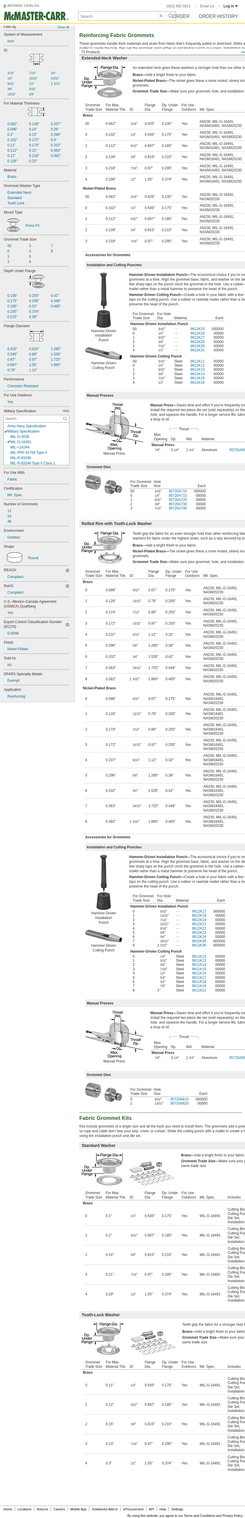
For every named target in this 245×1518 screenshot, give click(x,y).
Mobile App (78, 1509)
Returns (42, 1509)
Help (163, 1509)
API (151, 1509)
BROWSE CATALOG (23, 5)
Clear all (63, 27)
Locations (25, 1509)
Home (8, 1509)
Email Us (207, 6)
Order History (218, 16)
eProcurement (133, 1509)
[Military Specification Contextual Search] (36, 419)
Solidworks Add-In (105, 1509)
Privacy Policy (233, 1515)
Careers (59, 1509)
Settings (177, 1509)
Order (181, 16)
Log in (230, 6)
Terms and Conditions (199, 1515)
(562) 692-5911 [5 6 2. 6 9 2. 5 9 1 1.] (179, 6)
